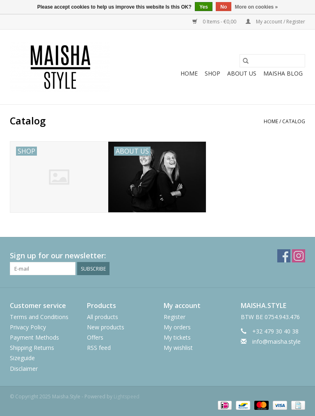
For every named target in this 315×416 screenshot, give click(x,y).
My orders (177, 327)
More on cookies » (256, 7)
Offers (95, 337)
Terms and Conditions (39, 317)
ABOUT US (241, 73)
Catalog (293, 121)
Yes (203, 7)
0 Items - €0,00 (214, 21)
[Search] (272, 60)
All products (102, 317)
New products (105, 327)
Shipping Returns (32, 348)
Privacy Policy (28, 327)
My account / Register (275, 21)
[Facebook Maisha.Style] (283, 255)
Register (174, 317)
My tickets (177, 337)
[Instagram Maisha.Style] (298, 255)
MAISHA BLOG (283, 73)
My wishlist (178, 348)
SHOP (212, 73)
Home (189, 73)
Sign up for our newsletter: (58, 255)
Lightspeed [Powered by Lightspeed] (126, 396)
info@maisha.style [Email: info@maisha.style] (276, 341)
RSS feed (99, 348)
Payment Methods (34, 337)
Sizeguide (22, 358)
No (223, 7)
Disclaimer (24, 368)
